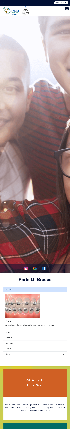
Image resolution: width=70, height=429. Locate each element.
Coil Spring (9, 343)
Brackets (8, 338)
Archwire (8, 289)
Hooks (7, 354)
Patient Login (61, 3)
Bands (7, 332)
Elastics (8, 349)
